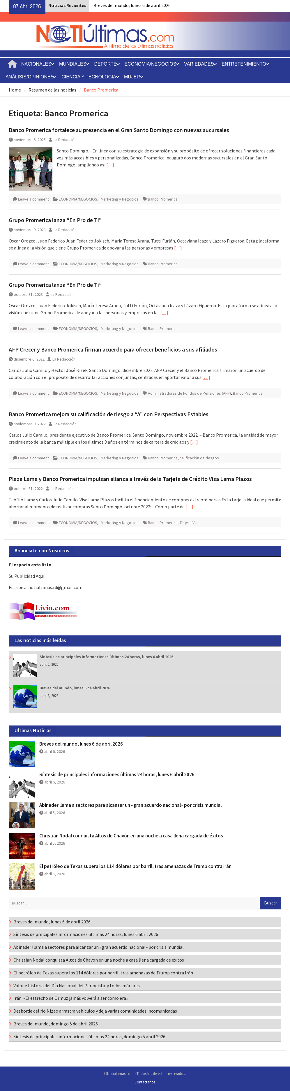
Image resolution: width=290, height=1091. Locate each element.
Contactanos (145, 1082)
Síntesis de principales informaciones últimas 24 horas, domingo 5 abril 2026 (89, 1036)
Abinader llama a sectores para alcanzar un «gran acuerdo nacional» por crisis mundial (130, 805)
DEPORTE (105, 64)
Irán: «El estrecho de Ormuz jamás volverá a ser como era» (70, 998)
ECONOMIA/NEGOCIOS (150, 64)
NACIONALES (36, 64)
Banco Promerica (163, 199)
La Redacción (65, 139)
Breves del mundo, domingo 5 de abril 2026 (55, 1024)
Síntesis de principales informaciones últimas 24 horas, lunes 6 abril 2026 (106, 656)
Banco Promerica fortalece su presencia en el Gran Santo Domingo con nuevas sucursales (119, 129)
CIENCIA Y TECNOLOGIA (88, 76)
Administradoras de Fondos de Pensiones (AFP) (189, 393)
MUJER (132, 76)
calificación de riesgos (199, 458)
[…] (110, 165)
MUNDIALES (72, 64)
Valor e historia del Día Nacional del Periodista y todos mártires (76, 985)
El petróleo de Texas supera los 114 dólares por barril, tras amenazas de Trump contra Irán (135, 866)
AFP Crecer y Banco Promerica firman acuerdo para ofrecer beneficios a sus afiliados (113, 349)
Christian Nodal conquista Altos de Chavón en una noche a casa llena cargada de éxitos (131, 835)
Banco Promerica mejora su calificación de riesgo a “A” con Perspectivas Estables (108, 414)
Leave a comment (33, 199)
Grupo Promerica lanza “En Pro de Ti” (55, 220)
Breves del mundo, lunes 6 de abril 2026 (132, 5)
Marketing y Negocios (120, 199)
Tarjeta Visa (189, 522)
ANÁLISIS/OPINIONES (30, 76)
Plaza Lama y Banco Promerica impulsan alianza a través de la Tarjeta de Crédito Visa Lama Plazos (130, 478)
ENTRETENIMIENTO (244, 64)
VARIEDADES (199, 64)
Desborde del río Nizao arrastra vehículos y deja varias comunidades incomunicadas (95, 1011)
